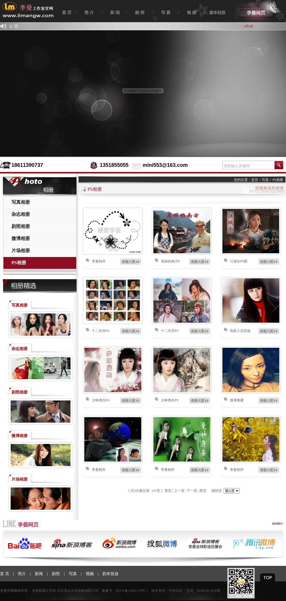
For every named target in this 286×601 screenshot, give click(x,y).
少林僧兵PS (100, 400)
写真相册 (21, 202)
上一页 (179, 491)
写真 (265, 180)
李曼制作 (99, 261)
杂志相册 (21, 214)
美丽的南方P (170, 261)
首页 (254, 180)
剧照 (56, 574)
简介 (22, 574)
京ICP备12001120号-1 (132, 591)
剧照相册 (21, 226)
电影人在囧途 (240, 331)
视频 (90, 574)
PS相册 (19, 262)
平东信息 (175, 591)
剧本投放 (110, 574)
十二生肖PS (100, 331)
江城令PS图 (238, 261)
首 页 (4, 574)
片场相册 (21, 250)
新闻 (39, 574)
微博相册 (21, 238)
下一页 (192, 491)
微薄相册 (237, 400)
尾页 (202, 491)
